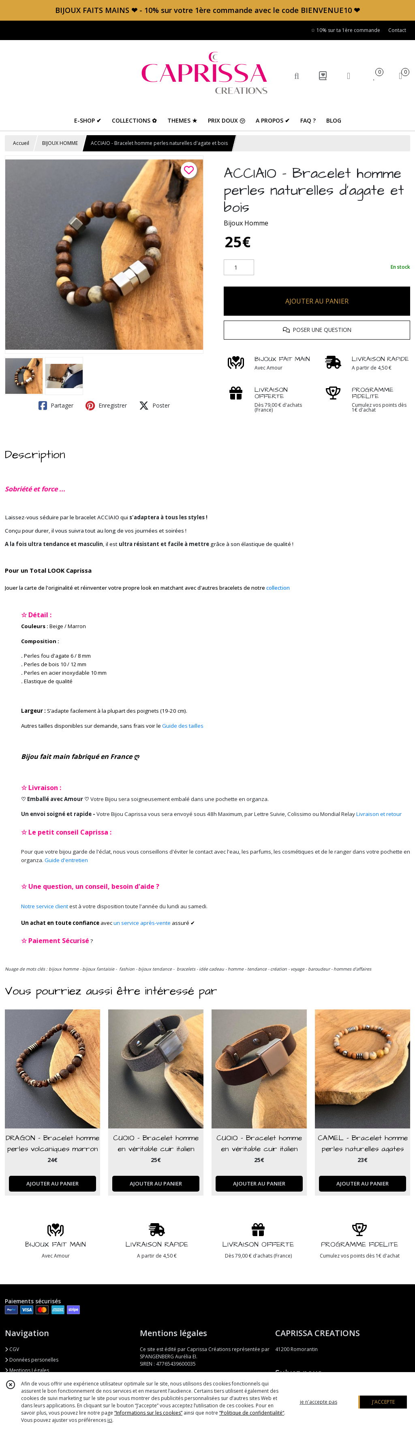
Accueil (21, 143)
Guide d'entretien (66, 860)
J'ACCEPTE (383, 1401)
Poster (154, 405)
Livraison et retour (379, 814)
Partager (56, 405)
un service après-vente (142, 922)
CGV (12, 1349)
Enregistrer (106, 405)
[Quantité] (239, 267)
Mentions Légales (27, 1370)
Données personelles (31, 1359)
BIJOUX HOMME (60, 143)
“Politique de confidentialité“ (251, 1412)
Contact (397, 30)
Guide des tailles (182, 725)
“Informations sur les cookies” (148, 1412)
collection (278, 587)
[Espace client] (348, 75)
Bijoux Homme (246, 223)
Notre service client (44, 906)
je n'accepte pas (318, 1401)
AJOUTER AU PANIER (317, 301)
